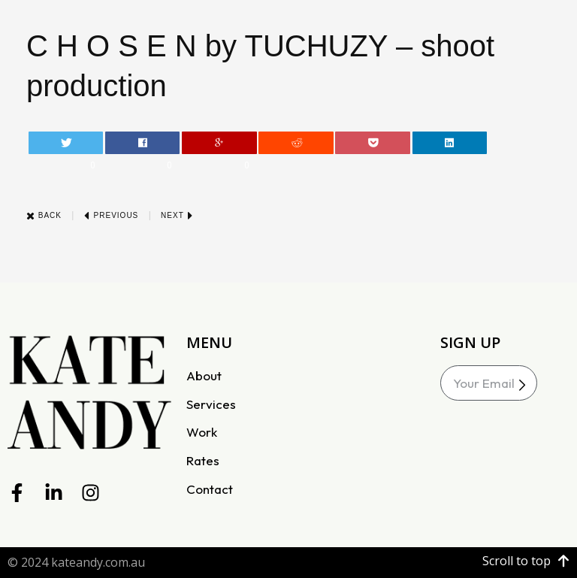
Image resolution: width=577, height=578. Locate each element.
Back (44, 215)
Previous (111, 215)
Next (177, 215)
